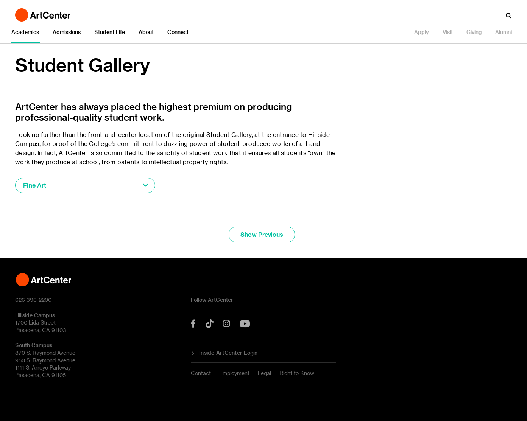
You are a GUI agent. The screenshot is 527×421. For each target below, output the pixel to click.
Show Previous (261, 234)
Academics (25, 32)
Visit (448, 32)
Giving (474, 32)
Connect (178, 32)
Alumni (503, 32)
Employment (234, 373)
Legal (264, 373)
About (146, 32)
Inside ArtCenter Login (228, 353)
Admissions (67, 32)
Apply (421, 32)
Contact (201, 373)
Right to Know (296, 373)
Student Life (109, 32)
